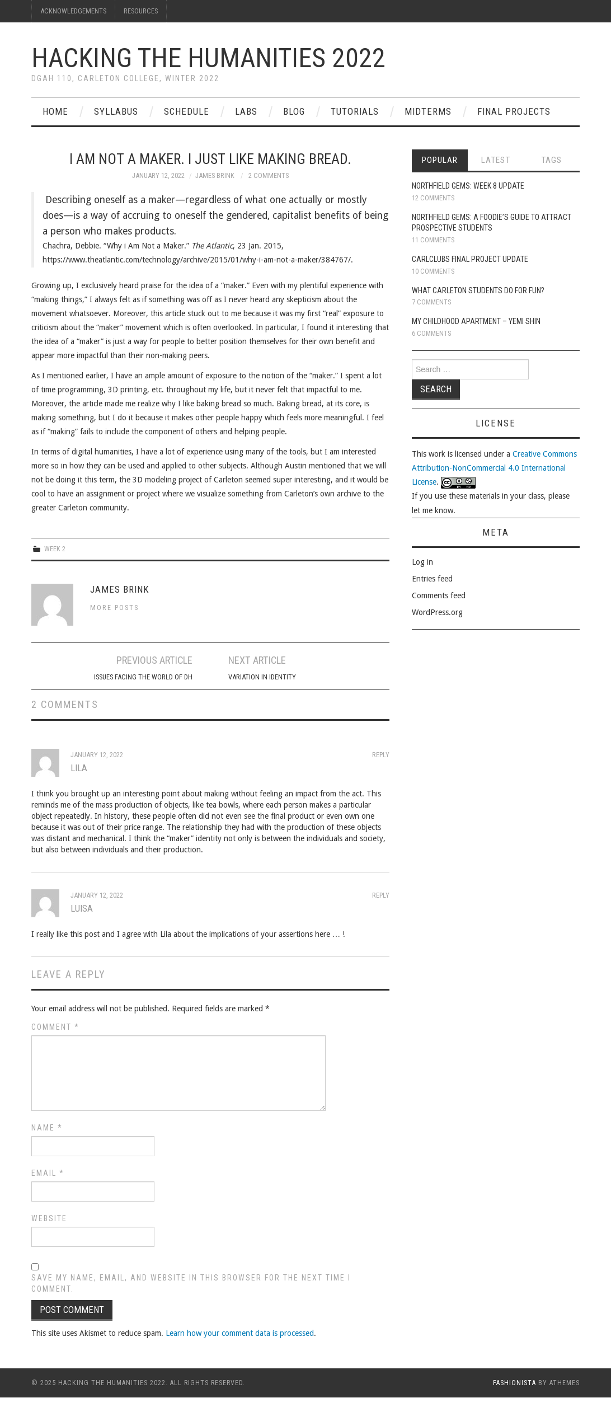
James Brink (214, 175)
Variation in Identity (262, 677)
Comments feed (439, 595)
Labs (246, 111)
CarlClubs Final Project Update (470, 259)
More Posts (114, 607)
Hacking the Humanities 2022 (208, 58)
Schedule (186, 111)
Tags (551, 160)
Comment (55, 1026)
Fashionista (514, 1383)
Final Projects (514, 111)
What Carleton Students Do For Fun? (478, 290)
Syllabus (116, 111)
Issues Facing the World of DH (143, 677)
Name (47, 1127)
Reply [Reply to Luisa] (380, 895)
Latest (495, 160)
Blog (294, 111)
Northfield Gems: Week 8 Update (468, 185)
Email (47, 1173)
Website (49, 1218)
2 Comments (268, 175)
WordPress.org (437, 612)
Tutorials (355, 111)
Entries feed (432, 578)
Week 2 (54, 549)
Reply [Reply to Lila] (380, 754)
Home (55, 111)
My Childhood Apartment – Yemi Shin (476, 321)
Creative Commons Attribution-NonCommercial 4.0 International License (494, 467)
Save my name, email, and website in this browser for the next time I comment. (191, 1283)
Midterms (428, 111)
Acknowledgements (73, 11)
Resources (141, 11)
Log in (422, 561)
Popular (440, 160)
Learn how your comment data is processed (240, 1333)
